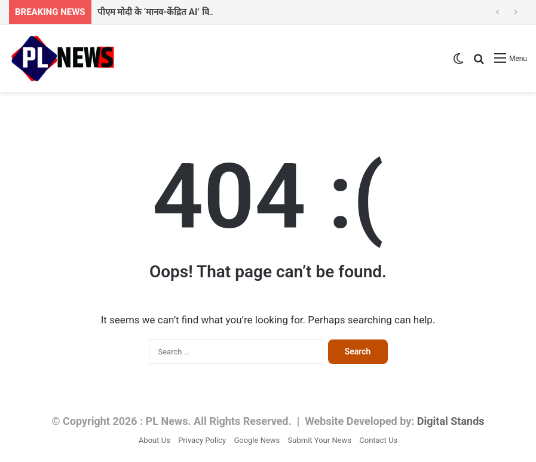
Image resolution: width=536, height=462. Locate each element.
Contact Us (378, 440)
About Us (154, 440)
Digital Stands (451, 421)
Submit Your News (319, 440)
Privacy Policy (202, 440)
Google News (257, 440)
